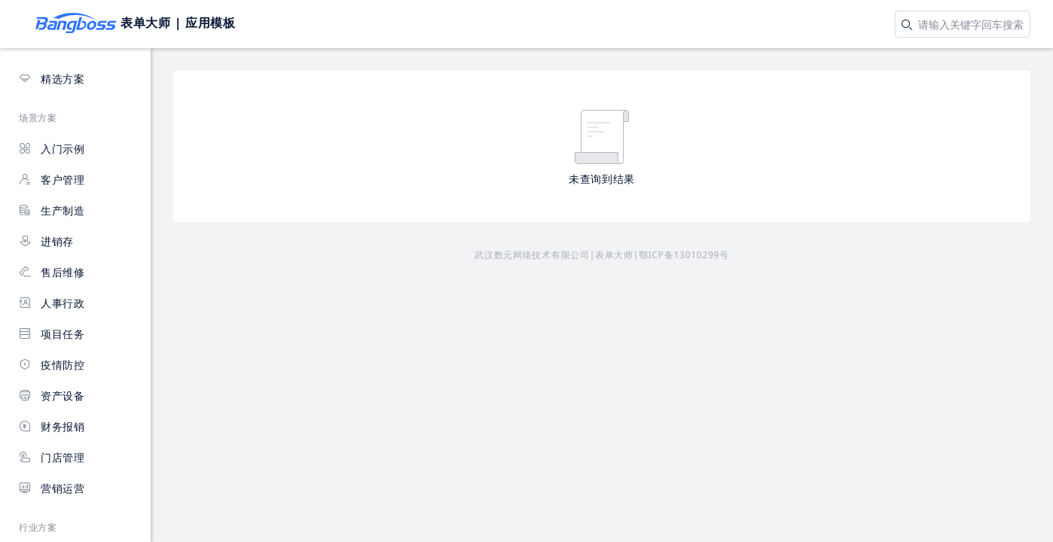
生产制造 (52, 210)
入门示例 (52, 149)
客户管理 (52, 179)
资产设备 (52, 395)
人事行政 (52, 303)
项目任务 (52, 334)
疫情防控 (52, 365)
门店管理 (52, 457)
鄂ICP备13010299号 (684, 254)
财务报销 (52, 426)
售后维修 (52, 272)
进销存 (46, 241)
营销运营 (52, 488)
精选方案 (52, 79)
